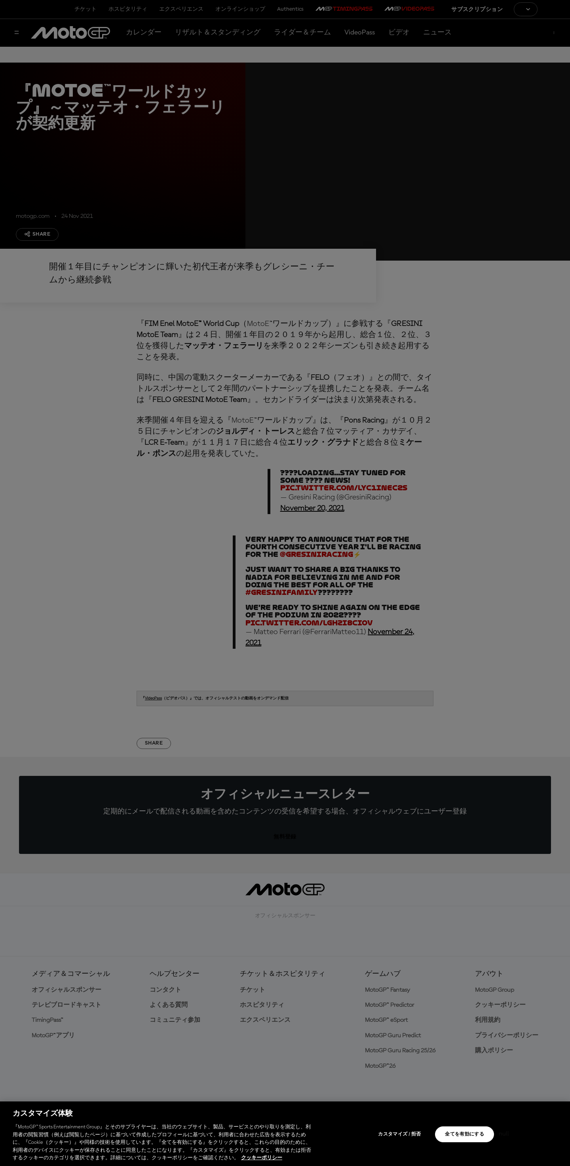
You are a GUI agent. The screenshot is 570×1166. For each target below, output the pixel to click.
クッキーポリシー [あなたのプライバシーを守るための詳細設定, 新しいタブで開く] (261, 1157)
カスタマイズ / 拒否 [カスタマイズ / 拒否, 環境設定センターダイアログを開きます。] (399, 1134)
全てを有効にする (464, 1134)
